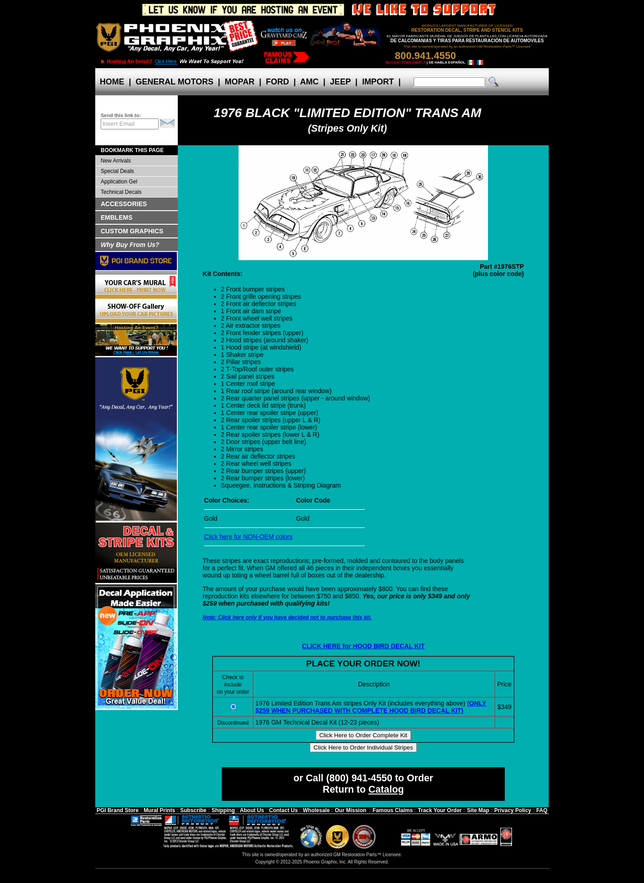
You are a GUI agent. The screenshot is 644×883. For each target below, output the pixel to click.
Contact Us (283, 810)
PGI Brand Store (118, 810)
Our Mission (350, 810)
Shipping (222, 810)
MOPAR (239, 81)
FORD (277, 81)
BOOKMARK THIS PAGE (132, 150)
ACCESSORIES (124, 203)
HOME (112, 81)
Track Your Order (440, 810)
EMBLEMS (116, 217)
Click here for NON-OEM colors (248, 536)
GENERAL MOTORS (174, 81)
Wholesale (316, 810)
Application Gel (119, 181)
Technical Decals (121, 192)
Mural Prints (159, 810)
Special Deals (117, 171)
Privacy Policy (512, 810)
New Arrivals (116, 161)
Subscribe (193, 810)
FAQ (541, 810)
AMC (309, 81)
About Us (252, 810)
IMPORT (377, 81)
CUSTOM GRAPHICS (132, 231)
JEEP (341, 81)
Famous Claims (393, 810)
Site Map (478, 810)
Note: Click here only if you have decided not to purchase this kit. (287, 617)
